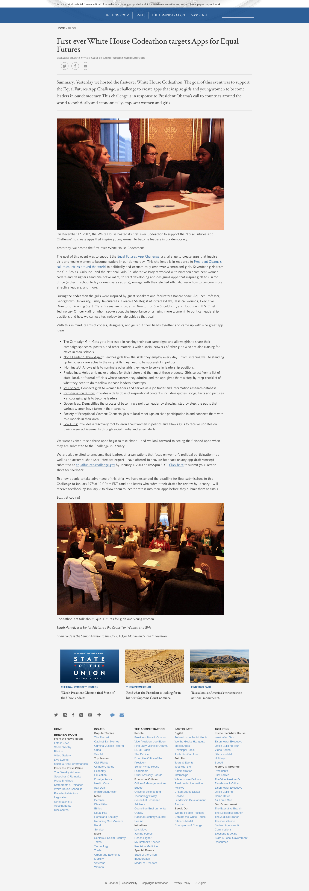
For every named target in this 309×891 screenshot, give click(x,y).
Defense (99, 800)
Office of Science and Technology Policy (147, 794)
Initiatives (140, 825)
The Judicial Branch (227, 816)
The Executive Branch (228, 808)
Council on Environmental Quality (150, 810)
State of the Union (145, 854)
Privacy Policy (181, 883)
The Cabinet (142, 754)
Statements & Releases (68, 784)
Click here (176, 465)
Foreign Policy (103, 779)
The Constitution (225, 821)
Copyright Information (155, 883)
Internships (181, 775)
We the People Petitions (189, 812)
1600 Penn (199, 15)
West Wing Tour (224, 737)
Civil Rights (101, 762)
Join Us (180, 758)
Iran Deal (100, 787)
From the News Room (68, 738)
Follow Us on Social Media (191, 737)
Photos (58, 751)
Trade (97, 850)
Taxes (97, 842)
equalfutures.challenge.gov (95, 465)
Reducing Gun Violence (108, 821)
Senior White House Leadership (146, 769)
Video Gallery (62, 755)
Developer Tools (185, 749)
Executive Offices (146, 779)
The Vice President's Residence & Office (227, 781)
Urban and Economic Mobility (107, 857)
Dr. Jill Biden (142, 749)
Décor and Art (223, 754)
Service (98, 829)
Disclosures (61, 810)
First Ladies (222, 775)
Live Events (61, 759)
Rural (97, 825)
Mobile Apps (182, 745)
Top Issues (101, 758)
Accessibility (129, 883)
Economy (100, 771)
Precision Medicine (146, 846)
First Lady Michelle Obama (151, 745)
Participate (184, 729)
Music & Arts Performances (71, 763)
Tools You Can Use (186, 754)
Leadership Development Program (190, 802)
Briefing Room (117, 15)
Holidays (220, 758)
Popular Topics (104, 733)
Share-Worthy (62, 747)
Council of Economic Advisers (147, 802)
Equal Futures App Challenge (138, 256)
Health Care (101, 783)
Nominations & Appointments (63, 804)
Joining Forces (143, 833)
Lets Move (140, 829)
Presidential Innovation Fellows (189, 785)
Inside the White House (230, 733)
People (139, 733)
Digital (179, 733)
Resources (221, 842)
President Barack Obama (149, 737)
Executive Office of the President (148, 760)
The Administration (168, 15)
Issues (140, 15)
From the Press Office (68, 768)
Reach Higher (142, 837)
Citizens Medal (184, 821)
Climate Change (104, 766)
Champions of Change (188, 825)
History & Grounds (227, 766)
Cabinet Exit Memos (106, 741)
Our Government (226, 804)
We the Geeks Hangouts (190, 741)
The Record (101, 737)
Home (61, 28)
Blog (72, 28)
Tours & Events (184, 762)
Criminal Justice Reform (109, 745)
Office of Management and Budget (150, 785)
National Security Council (149, 816)
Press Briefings (63, 780)
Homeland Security (106, 816)
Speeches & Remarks (67, 776)
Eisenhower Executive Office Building (228, 790)
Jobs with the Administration (183, 769)
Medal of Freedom (145, 863)
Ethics (98, 808)
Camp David (222, 796)
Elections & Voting (226, 833)
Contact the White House (190, 816)
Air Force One (223, 800)
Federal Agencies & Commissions (227, 827)
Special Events (144, 850)
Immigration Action (105, 791)
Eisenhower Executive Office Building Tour (228, 743)
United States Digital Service (187, 794)
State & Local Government (231, 837)
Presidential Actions (66, 793)
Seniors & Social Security (110, 837)
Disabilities (101, 804)
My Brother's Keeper (147, 842)
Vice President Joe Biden (149, 741)
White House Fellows (188, 779)
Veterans (99, 863)
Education (100, 775)
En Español (110, 883)
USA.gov (200, 883)
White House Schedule (68, 789)
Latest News (62, 743)
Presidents (221, 771)
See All (98, 754)
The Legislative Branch (229, 812)
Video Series (222, 749)
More (97, 796)
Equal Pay (100, 812)
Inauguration (142, 858)
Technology (101, 846)
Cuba (97, 749)
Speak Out (181, 808)
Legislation (60, 797)
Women (99, 867)
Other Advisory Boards (148, 775)
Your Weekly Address (67, 772)
